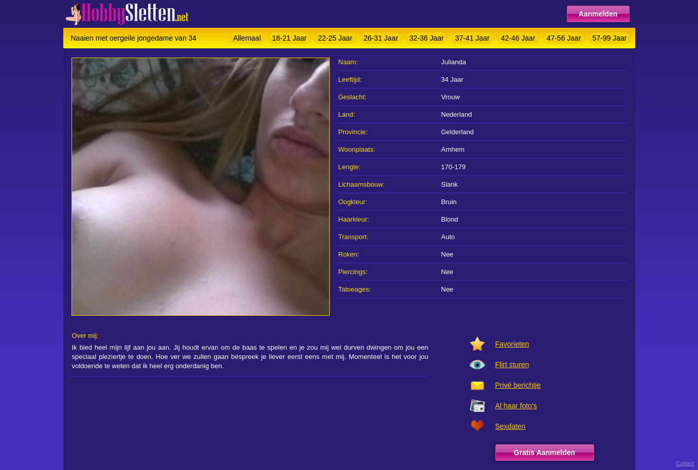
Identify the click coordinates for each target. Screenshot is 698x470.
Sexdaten (510, 426)
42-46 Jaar (518, 38)
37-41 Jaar (472, 38)
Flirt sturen (512, 364)
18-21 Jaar (289, 38)
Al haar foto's (516, 406)
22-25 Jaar (335, 38)
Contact (685, 463)
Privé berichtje (518, 385)
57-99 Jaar (610, 38)
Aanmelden (598, 14)
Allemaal (247, 38)
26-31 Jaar (381, 38)
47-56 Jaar (564, 38)
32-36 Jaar (426, 38)
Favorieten (512, 344)
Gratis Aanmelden (544, 452)
